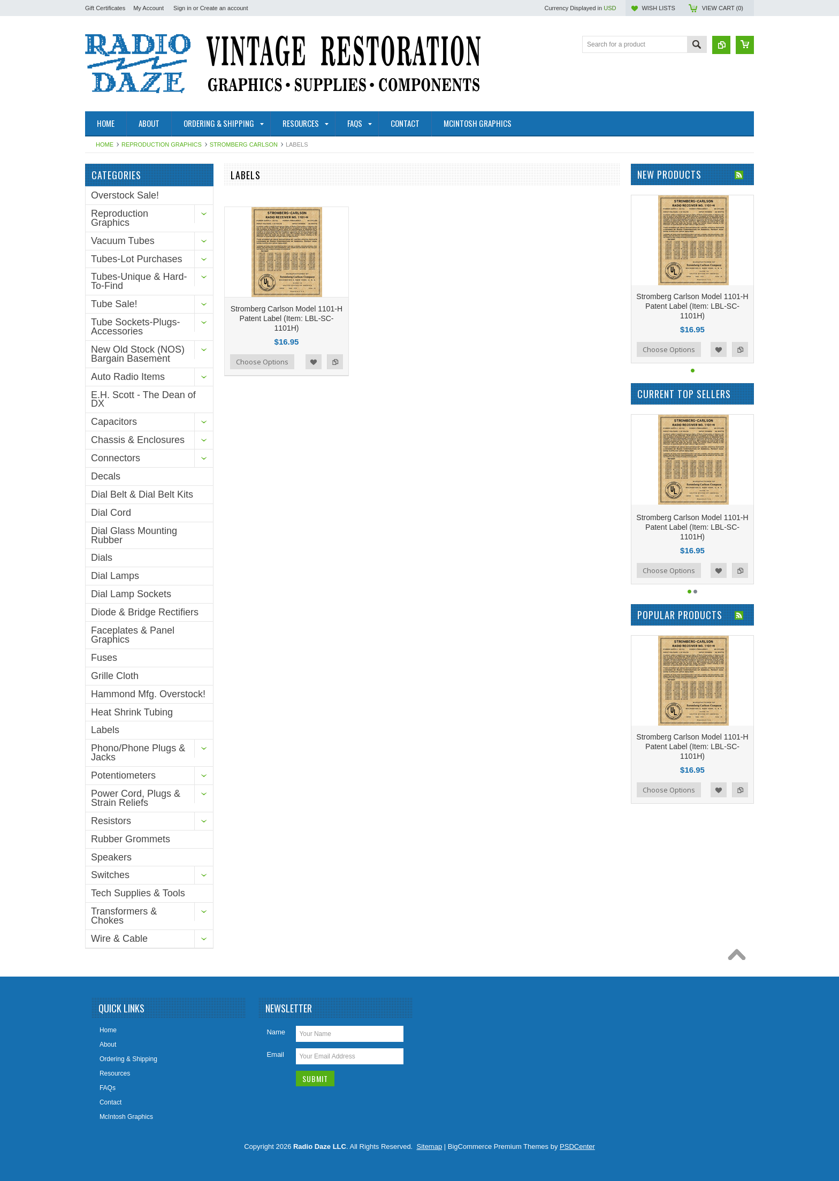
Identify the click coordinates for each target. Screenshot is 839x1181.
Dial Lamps (115, 575)
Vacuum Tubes (123, 240)
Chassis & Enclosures (138, 440)
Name (275, 1032)
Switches (110, 875)
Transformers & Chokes (124, 916)
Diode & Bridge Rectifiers (145, 612)
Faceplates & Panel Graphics (132, 635)
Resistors (111, 821)
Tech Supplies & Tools (138, 893)
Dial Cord (111, 512)
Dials (101, 557)
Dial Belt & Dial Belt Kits (142, 494)
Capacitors (114, 421)
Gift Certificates (105, 8)
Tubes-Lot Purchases (136, 259)
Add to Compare (335, 361)
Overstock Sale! (125, 195)
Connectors (115, 458)
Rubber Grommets (130, 839)
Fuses (104, 657)
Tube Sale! (114, 304)
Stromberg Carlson (244, 144)
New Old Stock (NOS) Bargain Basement (138, 354)
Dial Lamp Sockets (131, 594)
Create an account (224, 8)
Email (275, 1054)
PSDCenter (577, 1146)
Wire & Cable (119, 938)
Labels (105, 730)
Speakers (111, 857)
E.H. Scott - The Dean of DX (143, 399)
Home (104, 144)
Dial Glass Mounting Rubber (134, 535)
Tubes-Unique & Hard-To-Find (139, 281)
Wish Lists (658, 8)
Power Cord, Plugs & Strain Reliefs (135, 798)
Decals (105, 476)
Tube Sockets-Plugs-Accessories (135, 327)
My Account (148, 8)
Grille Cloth (115, 675)
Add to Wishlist (314, 361)
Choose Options (262, 362)
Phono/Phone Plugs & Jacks (138, 753)
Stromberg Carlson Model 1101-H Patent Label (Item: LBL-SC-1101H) (286, 318)
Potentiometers (123, 775)
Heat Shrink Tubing (132, 712)
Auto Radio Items (128, 376)
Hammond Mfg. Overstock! (148, 694)
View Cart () (722, 8)
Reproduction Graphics (161, 144)
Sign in (182, 8)
